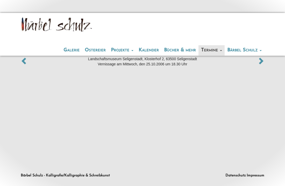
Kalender (149, 50)
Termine (211, 50)
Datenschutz (235, 175)
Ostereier (95, 50)
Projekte (122, 50)
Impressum (255, 175)
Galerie (71, 50)
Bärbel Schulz (244, 50)
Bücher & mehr (180, 50)
